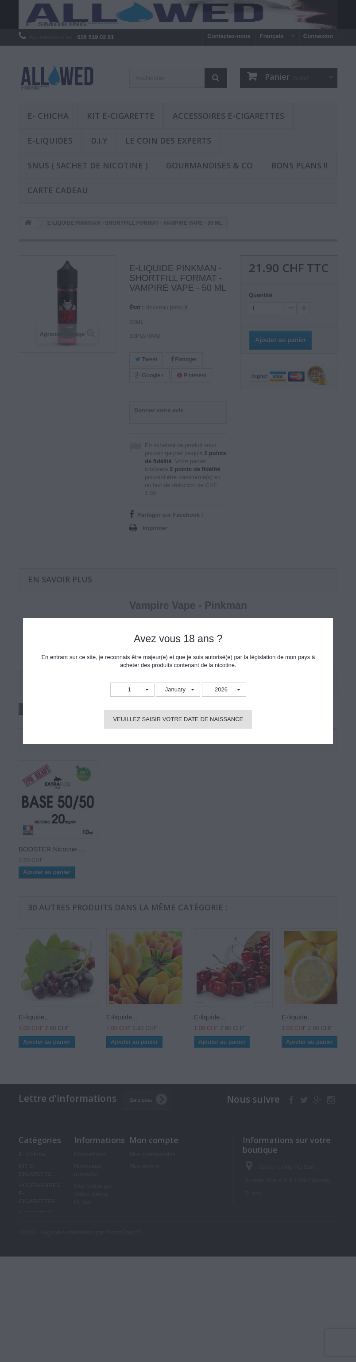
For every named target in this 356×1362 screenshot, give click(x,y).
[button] (132, 690)
